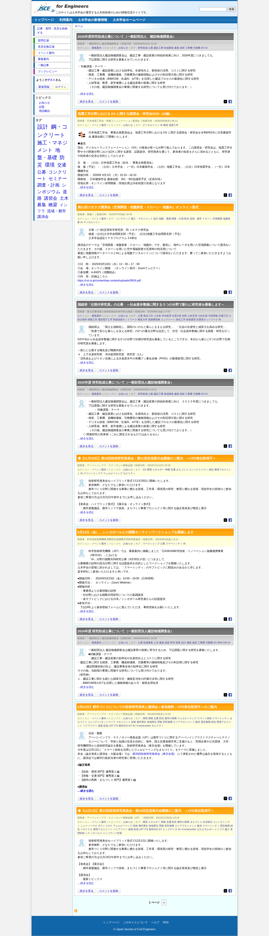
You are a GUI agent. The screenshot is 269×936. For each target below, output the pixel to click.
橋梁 (52, 204)
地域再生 (152, 722)
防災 (186, 218)
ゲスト (51, 79)
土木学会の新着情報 (92, 20)
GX (144, 469)
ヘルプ (155, 922)
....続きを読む (86, 93)
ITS (116, 725)
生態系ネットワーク (207, 319)
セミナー (58, 178)
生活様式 (207, 822)
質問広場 (43, 40)
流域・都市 (196, 218)
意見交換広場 (46, 46)
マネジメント (123, 722)
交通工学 (223, 315)
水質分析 (177, 315)
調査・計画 (178, 218)
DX (202, 47)
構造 (165, 125)
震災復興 (205, 722)
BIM (220, 642)
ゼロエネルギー (205, 829)
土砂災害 (192, 315)
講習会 (50, 198)
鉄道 (105, 725)
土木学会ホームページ (129, 20)
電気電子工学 (105, 319)
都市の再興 (171, 718)
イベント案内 (99, 125)
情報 (167, 469)
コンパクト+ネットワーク (101, 722)
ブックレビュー (47, 71)
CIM (225, 642)
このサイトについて (135, 922)
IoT (130, 725)
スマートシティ (174, 543)
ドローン (207, 218)
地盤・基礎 (165, 218)
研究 (172, 642)
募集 (41, 204)
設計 (155, 218)
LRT (111, 725)
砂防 (184, 315)
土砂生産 (203, 315)
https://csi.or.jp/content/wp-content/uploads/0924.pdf (109, 280)
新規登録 (43, 86)
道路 (167, 642)
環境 (149, 469)
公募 (150, 47)
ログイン (60, 86)
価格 (189, 642)
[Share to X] (225, 101)
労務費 (196, 47)
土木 (156, 642)
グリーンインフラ (93, 473)
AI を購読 (76, 911)
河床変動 (213, 315)
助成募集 (169, 47)
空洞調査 (217, 218)
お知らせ (123, 47)
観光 (197, 722)
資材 (182, 47)
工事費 (188, 47)
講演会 (43, 216)
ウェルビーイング (112, 473)
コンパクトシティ (198, 469)
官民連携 (167, 722)
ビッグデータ (170, 829)
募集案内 (96, 47)
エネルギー (159, 469)
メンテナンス (123, 218)
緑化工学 (180, 319)
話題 (41, 106)
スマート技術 (204, 718)
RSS (166, 922)
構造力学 (142, 319)
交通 (173, 469)
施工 (227, 829)
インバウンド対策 (112, 833)
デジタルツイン (151, 125)
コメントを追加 (108, 101)
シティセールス (93, 833)
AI (206, 47)
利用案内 (65, 20)
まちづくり (182, 469)
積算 (178, 642)
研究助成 (143, 47)
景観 (159, 722)
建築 (176, 47)
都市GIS (123, 725)
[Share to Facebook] (230, 101)
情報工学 (92, 319)
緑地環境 (191, 319)
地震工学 (173, 125)
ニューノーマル (88, 825)
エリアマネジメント (184, 722)
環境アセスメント (102, 829)
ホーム (79, 26)
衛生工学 (148, 315)
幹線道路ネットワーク (125, 319)
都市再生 (141, 722)
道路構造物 (154, 319)
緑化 (211, 469)
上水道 (157, 315)
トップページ (44, 20)
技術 (133, 722)
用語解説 (44, 110)
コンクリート (168, 319)
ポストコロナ (105, 825)
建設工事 (158, 47)
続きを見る (86, 101)
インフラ (219, 829)
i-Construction (143, 725)
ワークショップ (151, 543)
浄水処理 (166, 315)
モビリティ (129, 473)
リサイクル (86, 829)
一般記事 (43, 65)
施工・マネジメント (142, 218)
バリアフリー (90, 725)
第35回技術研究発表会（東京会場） (154, 753)
